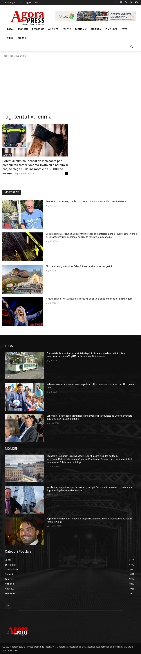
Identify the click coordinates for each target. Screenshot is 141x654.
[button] (131, 47)
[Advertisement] (70, 85)
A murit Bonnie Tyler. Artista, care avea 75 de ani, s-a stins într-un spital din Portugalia (89, 299)
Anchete (7, 155)
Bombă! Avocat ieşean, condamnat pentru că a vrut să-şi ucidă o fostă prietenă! (86, 201)
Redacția (7, 173)
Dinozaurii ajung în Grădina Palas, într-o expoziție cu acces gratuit (79, 266)
